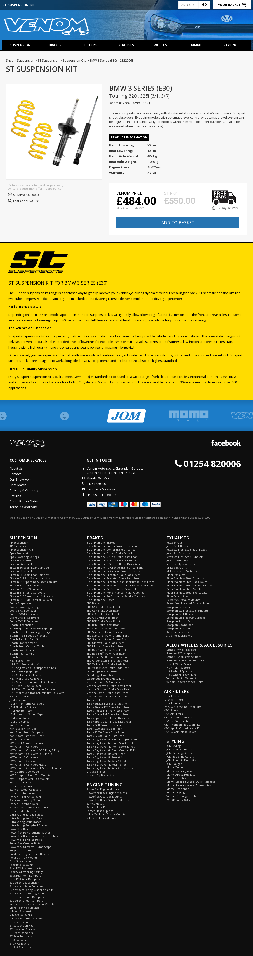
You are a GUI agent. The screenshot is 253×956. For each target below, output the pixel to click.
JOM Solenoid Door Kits (181, 760)
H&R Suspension (20, 660)
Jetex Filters (171, 696)
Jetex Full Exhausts (178, 553)
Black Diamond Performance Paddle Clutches (116, 596)
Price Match (18, 485)
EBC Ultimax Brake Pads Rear (105, 646)
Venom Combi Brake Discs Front (107, 693)
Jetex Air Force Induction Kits (182, 706)
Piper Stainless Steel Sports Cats (186, 592)
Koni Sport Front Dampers (26, 732)
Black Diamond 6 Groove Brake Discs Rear (113, 564)
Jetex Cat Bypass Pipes (180, 564)
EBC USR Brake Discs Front (103, 607)
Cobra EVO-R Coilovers (24, 621)
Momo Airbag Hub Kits (180, 774)
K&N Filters (171, 710)
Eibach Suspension (21, 625)
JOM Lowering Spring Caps (26, 714)
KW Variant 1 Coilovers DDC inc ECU (32, 753)
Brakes (55, 45)
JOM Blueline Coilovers (24, 707)
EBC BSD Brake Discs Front (103, 621)
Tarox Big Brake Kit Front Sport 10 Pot (111, 746)
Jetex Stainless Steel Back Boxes (186, 549)
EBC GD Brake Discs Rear (102, 617)
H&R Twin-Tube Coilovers (26, 685)
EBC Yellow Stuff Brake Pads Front (108, 664)
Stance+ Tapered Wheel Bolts (185, 660)
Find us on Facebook (101, 494)
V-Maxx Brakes (96, 771)
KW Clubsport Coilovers (24, 771)
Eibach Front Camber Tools (27, 646)
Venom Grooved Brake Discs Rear (108, 689)
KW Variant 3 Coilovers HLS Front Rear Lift (36, 768)
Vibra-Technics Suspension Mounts (32, 904)
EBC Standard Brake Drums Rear (107, 639)
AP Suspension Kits (21, 549)
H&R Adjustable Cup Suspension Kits (33, 668)
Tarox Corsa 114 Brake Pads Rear (107, 714)
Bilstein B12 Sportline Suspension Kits (33, 582)
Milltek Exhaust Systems (181, 571)
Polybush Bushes (20, 850)
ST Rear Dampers (21, 936)
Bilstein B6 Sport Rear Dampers (29, 567)
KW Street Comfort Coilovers (28, 743)
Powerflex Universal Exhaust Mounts (189, 603)
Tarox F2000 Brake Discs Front (106, 732)
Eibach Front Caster (22, 650)
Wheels (160, 45)
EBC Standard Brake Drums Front (108, 635)
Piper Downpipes (177, 596)
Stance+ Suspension (22, 786)
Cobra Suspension (21, 603)
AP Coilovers (18, 546)
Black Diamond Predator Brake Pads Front (113, 574)
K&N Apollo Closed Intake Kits (183, 728)
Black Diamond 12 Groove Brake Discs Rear (114, 571)
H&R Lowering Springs (24, 671)
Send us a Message (101, 489)
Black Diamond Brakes (101, 542)
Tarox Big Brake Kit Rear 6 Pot (106, 757)
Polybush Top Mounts (23, 857)
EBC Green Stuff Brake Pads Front (108, 657)
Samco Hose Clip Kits (100, 811)
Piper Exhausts (175, 574)
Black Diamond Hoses (100, 600)
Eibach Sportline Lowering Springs (31, 628)
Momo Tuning (175, 767)
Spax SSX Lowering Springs (26, 872)
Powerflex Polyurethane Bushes (30, 832)
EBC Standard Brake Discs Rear (106, 632)
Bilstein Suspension (22, 560)
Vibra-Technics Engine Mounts (106, 814)
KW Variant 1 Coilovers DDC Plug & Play (34, 750)
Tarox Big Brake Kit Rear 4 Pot (106, 753)
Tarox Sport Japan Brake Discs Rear (109, 721)
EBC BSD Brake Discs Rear (103, 625)
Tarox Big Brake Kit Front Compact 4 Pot (112, 739)
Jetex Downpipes (177, 560)
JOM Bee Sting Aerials (180, 756)
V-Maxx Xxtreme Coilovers (26, 918)
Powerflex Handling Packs (26, 839)
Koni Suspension (20, 725)
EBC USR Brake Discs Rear (103, 610)
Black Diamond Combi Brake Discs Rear (112, 549)
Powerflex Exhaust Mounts (183, 600)
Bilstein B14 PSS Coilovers (26, 585)
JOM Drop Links (19, 721)
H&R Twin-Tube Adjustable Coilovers (33, 689)
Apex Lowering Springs (24, 557)
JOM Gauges (174, 764)
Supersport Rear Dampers (26, 900)
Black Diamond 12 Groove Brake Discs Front (115, 567)
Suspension (20, 45)
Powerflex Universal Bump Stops (30, 847)
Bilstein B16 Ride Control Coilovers (31, 600)
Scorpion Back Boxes (179, 614)
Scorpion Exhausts (178, 607)
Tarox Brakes (95, 700)
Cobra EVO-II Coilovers (24, 614)
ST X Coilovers (18, 940)
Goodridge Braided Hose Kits (105, 678)
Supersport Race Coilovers (26, 886)
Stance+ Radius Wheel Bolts (183, 657)
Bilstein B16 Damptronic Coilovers (31, 596)
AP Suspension (19, 542)
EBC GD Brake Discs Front (103, 614)
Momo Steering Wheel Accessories (188, 785)
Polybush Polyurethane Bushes (29, 854)
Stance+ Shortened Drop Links (29, 807)
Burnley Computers (46, 517)
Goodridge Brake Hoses (102, 671)
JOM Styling (173, 746)
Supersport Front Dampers (27, 897)
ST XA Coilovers (19, 943)
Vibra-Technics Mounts (24, 907)
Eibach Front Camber (23, 642)
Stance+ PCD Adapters (180, 653)
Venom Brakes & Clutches (103, 682)
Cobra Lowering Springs (25, 607)
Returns (15, 496)
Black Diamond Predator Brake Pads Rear (113, 578)
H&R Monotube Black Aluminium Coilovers (37, 693)
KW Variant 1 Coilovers (24, 746)
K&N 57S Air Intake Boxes (180, 732)
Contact (15, 474)
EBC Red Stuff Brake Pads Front (106, 650)
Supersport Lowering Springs (28, 893)
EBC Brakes (94, 603)
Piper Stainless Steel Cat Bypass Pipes (190, 585)
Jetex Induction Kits (176, 703)
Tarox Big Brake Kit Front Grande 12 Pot (112, 750)
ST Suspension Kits (21, 925)
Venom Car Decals (178, 799)
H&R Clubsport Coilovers (25, 675)
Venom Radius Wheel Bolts (183, 678)
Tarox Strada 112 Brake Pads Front (108, 703)
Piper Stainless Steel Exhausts (185, 578)
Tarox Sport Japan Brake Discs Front (109, 718)
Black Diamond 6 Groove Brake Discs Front (114, 560)
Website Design (19, 517)
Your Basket (232, 4)
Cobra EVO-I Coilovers (23, 610)
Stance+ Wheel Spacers (181, 649)
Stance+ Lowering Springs (26, 800)
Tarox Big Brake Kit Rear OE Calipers (110, 768)
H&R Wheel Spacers (179, 671)
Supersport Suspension (24, 882)
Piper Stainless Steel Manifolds (185, 589)
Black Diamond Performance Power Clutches (115, 589)
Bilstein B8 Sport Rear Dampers (29, 574)
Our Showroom (21, 479)
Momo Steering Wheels (181, 771)
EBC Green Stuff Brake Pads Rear (107, 660)
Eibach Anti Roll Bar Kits (24, 639)
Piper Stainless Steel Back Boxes (186, 582)
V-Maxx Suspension (22, 911)
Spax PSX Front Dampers (25, 875)
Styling (230, 45)
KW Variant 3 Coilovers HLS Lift (29, 764)
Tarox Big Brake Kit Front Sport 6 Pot (110, 743)
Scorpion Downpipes (179, 625)
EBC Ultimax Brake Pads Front (105, 642)
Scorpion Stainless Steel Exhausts (187, 610)
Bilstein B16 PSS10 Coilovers (27, 592)
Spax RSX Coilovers (21, 864)
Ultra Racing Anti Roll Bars (26, 818)
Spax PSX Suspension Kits (25, 868)
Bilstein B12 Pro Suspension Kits (30, 578)
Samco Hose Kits (97, 807)
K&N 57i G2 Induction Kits (180, 721)
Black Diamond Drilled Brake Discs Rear (112, 557)
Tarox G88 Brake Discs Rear (104, 728)
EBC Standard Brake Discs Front (106, 628)
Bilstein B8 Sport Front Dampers (30, 571)
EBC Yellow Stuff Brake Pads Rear (108, 668)
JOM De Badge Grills (179, 753)
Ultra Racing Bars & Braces (26, 814)
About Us (16, 468)
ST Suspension (19, 922)
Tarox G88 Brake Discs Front (105, 725)
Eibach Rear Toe (20, 657)
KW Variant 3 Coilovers (24, 761)
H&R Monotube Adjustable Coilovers (33, 682)
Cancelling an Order (24, 501)
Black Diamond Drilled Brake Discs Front (112, 553)
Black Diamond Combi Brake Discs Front (112, 546)
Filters (90, 45)
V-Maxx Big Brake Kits (100, 775)
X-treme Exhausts (177, 632)
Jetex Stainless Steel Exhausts (184, 557)
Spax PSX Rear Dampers (25, 879)
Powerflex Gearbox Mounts (104, 796)
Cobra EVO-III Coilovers (24, 617)
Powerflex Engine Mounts (103, 789)
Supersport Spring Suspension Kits (31, 890)
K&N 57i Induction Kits (178, 717)
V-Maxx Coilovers (21, 915)
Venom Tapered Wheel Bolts (184, 682)
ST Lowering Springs (22, 929)
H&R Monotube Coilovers (26, 678)
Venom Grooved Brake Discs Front (109, 685)
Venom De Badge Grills (181, 796)
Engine (195, 45)
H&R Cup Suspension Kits (26, 664)
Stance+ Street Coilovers (25, 789)
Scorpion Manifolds (178, 628)
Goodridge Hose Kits (100, 675)
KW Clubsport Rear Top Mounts (29, 779)
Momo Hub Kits (176, 778)
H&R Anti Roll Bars (21, 696)
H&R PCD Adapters (178, 667)
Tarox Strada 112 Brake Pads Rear (108, 707)
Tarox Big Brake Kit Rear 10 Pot (106, 761)
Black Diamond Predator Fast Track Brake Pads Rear (120, 585)
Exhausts (125, 45)
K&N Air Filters (173, 714)
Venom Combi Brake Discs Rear (107, 696)
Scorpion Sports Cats (179, 621)
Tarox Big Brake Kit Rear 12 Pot (106, 764)
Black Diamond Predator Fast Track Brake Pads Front (120, 582)
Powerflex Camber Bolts (25, 843)
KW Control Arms (20, 782)
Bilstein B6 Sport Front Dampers (30, 564)
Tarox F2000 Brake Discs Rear (105, 736)
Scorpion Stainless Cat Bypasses (186, 617)
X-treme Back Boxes (179, 635)
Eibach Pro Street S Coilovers (28, 635)
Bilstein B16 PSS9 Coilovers (26, 589)
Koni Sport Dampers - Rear (27, 736)
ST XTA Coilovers (20, 947)
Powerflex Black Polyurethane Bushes (34, 836)
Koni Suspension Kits (23, 728)
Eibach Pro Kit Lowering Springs (30, 632)
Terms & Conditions (24, 507)
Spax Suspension (20, 861)
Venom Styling (175, 792)
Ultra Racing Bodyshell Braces (28, 825)
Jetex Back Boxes (177, 546)
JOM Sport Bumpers (179, 749)
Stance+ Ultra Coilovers (24, 793)
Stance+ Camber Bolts (24, 804)
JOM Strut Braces (20, 718)
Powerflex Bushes (21, 829)
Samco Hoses (95, 803)
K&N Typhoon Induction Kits (182, 724)
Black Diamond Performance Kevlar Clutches (115, 592)
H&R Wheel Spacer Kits (181, 674)
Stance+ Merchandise (23, 811)
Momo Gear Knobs (178, 789)
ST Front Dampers (21, 933)
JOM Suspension (20, 700)
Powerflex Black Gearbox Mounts (108, 800)
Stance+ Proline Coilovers (26, 796)
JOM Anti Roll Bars (21, 711)
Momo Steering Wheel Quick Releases (190, 781)
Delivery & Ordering (24, 490)
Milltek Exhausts (176, 567)
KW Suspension (19, 739)
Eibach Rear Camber (23, 653)
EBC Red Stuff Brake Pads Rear (106, 653)
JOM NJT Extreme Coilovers (27, 703)
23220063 (32, 195)
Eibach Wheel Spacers (180, 664)
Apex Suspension (20, 553)
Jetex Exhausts (175, 542)
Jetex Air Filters (173, 699)
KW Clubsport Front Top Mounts (30, 775)
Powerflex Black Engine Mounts (106, 793)
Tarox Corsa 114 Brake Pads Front (108, 711)
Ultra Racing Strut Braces (25, 822)
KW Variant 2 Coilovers (24, 757)
